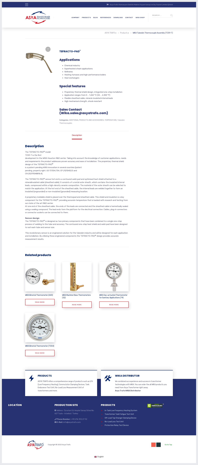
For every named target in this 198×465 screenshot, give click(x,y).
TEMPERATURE (111, 120)
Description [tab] (77, 135)
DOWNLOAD (118, 17)
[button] (48, 49)
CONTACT (129, 17)
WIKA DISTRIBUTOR (127, 376)
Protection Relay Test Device (117, 425)
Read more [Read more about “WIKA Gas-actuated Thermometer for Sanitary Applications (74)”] (114, 305)
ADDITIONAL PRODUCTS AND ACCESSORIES (86, 120)
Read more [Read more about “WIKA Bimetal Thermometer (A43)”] (40, 302)
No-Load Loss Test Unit (114, 422)
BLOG (95, 17)
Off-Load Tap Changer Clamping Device (120, 418)
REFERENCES (105, 17)
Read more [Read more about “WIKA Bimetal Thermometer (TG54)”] (40, 353)
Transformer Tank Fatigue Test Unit (119, 414)
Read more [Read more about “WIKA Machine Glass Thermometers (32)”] (77, 305)
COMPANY (75, 17)
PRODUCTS (86, 17)
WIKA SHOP (140, 17)
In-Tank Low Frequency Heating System (121, 410)
